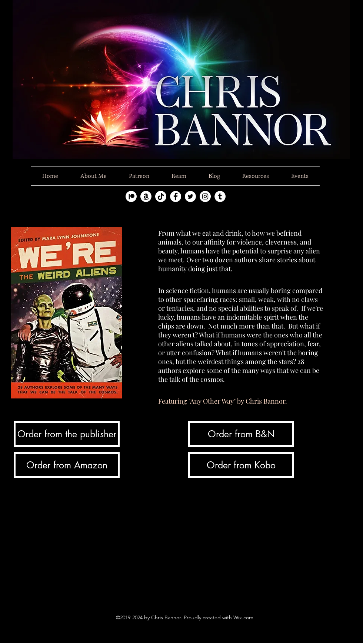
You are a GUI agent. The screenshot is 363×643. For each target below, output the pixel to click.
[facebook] (175, 196)
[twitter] (190, 196)
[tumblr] (220, 196)
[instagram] (205, 196)
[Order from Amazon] (67, 465)
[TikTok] (160, 196)
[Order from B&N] (241, 434)
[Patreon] (131, 196)
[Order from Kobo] (241, 465)
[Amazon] (145, 196)
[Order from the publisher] (67, 434)
